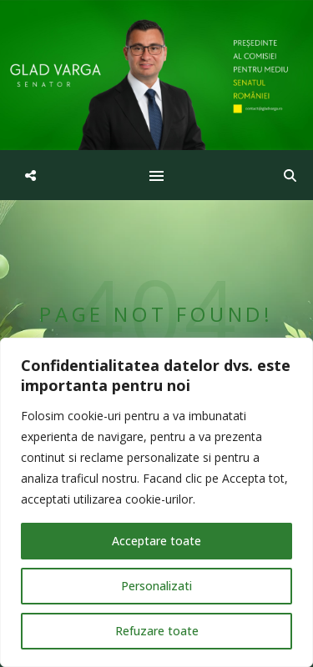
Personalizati (156, 586)
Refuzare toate (157, 631)
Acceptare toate (156, 541)
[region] (156, 502)
